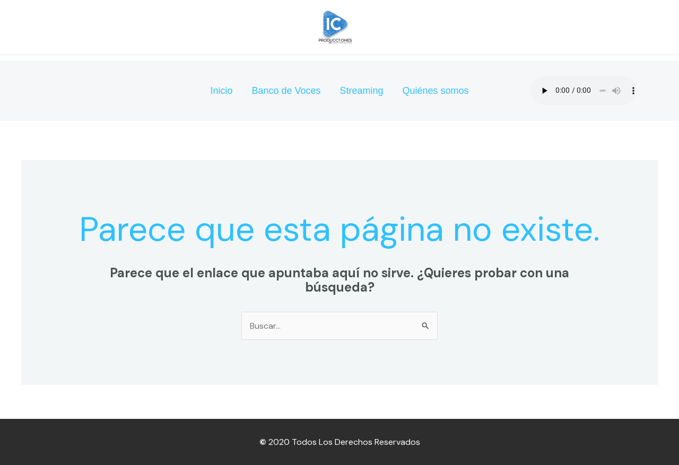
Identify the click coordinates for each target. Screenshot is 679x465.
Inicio (221, 90)
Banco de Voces (285, 90)
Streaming (362, 90)
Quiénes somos (436, 90)
